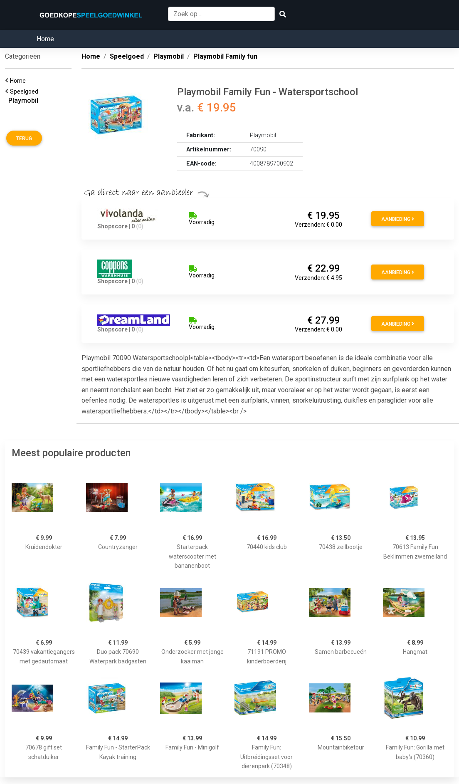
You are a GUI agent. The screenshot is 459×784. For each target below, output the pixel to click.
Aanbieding (397, 219)
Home (45, 39)
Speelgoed (25, 91)
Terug (24, 138)
